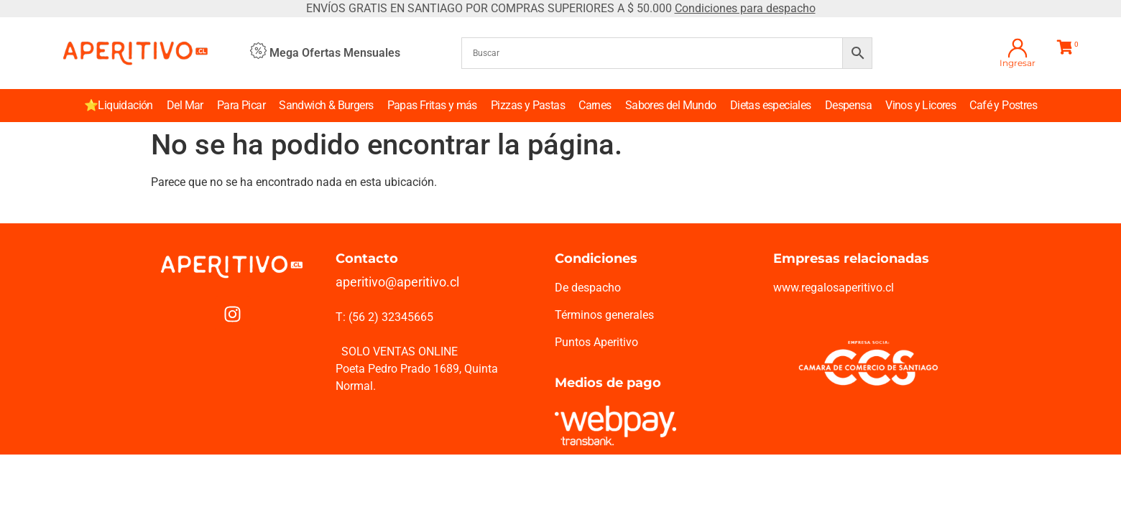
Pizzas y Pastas (528, 105)
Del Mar (185, 105)
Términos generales (604, 315)
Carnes (594, 105)
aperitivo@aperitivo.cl (397, 281)
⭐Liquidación (118, 105)
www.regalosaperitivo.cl (833, 287)
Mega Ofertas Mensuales (334, 53)
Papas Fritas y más (432, 105)
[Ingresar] (1017, 48)
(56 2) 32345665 (391, 317)
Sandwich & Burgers (326, 105)
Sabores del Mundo (670, 105)
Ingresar (1017, 62)
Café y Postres (1003, 105)
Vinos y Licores (920, 105)
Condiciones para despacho (745, 8)
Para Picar (241, 105)
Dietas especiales (770, 105)
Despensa (848, 105)
